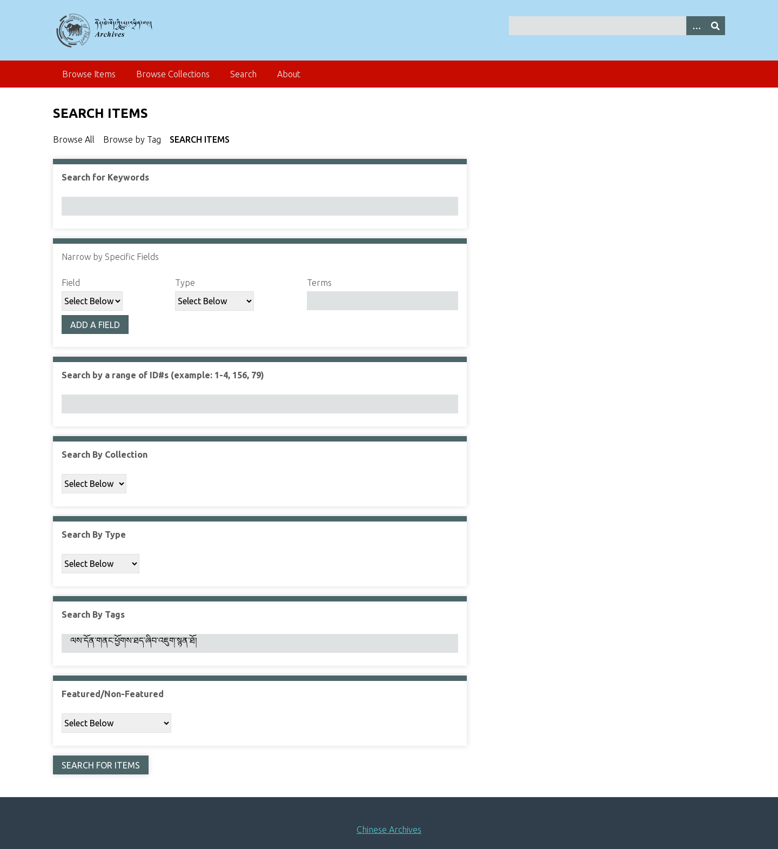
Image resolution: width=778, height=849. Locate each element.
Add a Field (95, 325)
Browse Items (89, 74)
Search (243, 74)
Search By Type (94, 534)
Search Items (200, 139)
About (288, 74)
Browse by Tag (132, 139)
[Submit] (715, 25)
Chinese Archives (389, 829)
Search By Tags (93, 614)
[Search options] (696, 25)
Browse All (74, 139)
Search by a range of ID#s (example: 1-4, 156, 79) (163, 375)
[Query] (617, 25)
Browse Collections (173, 74)
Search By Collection (104, 454)
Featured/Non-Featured (113, 694)
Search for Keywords (105, 177)
